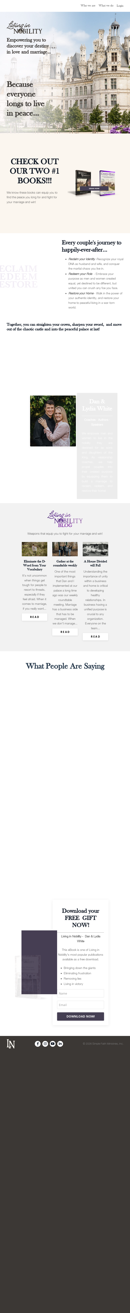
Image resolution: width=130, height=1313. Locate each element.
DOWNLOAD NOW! (80, 1005)
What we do (106, 5)
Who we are (88, 5)
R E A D (34, 611)
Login (120, 5)
